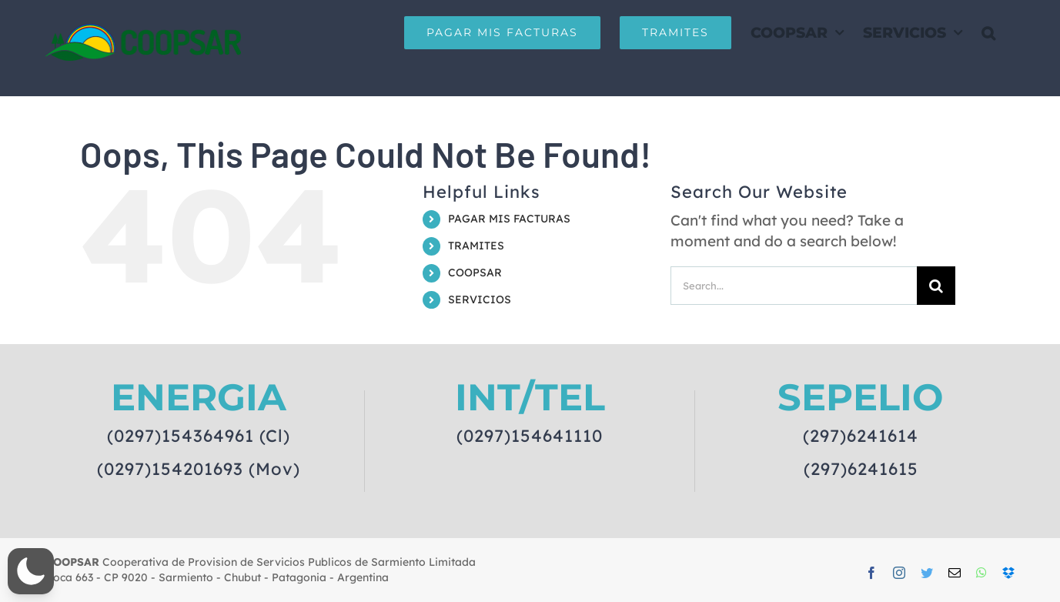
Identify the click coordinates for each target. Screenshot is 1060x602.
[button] (988, 32)
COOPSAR (475, 272)
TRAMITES (476, 246)
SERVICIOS (479, 299)
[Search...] (793, 285)
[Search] (936, 285)
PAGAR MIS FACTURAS (509, 219)
